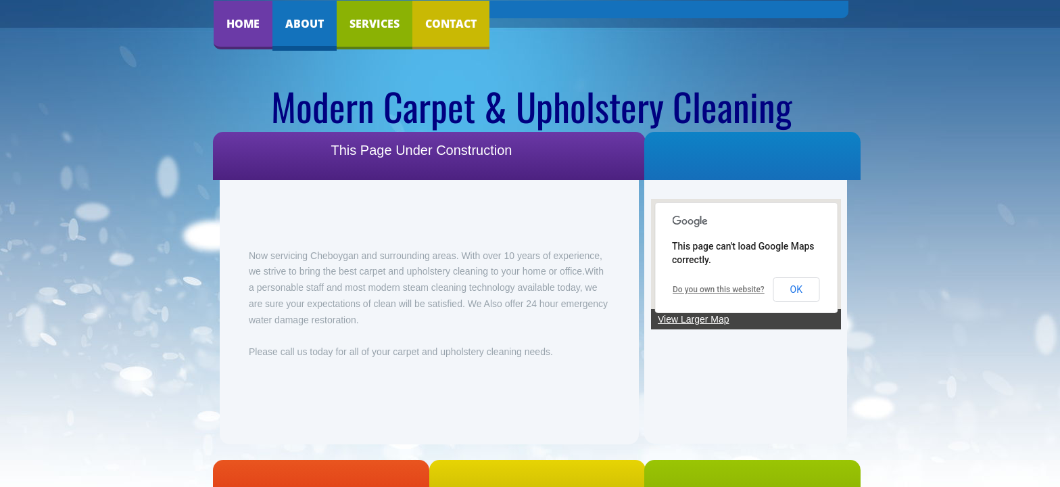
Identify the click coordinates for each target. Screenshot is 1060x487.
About (304, 23)
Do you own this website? (719, 289)
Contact (451, 23)
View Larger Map (693, 319)
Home (243, 23)
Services (375, 23)
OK (796, 289)
